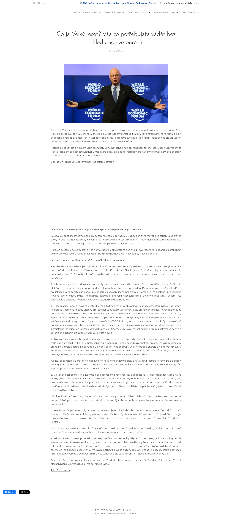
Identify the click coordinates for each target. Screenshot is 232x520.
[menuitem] (167, 13)
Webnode (120, 513)
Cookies (133, 513)
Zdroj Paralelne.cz (60, 470)
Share (9, 492)
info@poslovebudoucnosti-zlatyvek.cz (181, 3)
